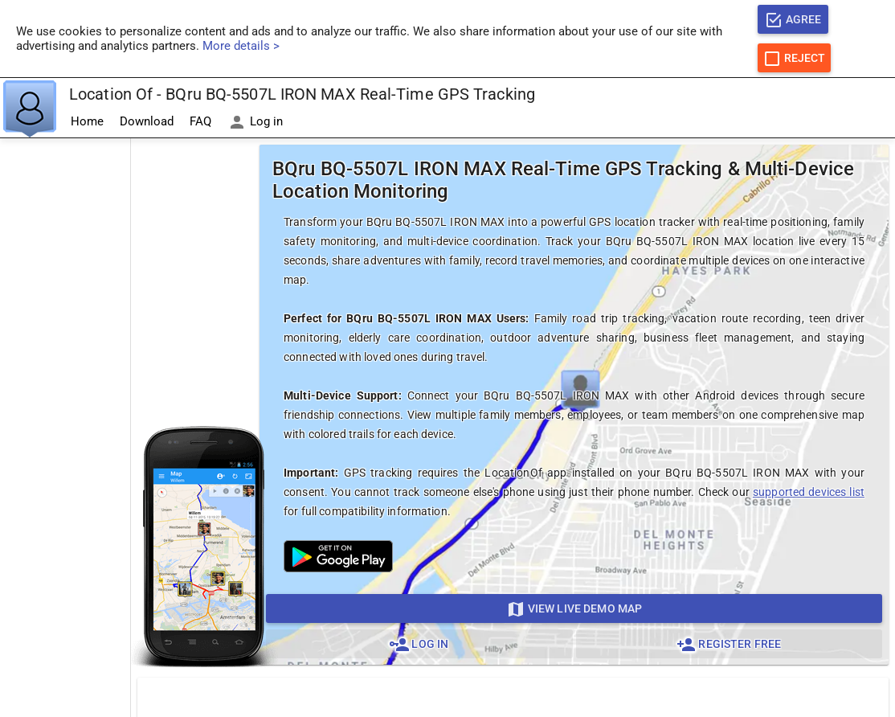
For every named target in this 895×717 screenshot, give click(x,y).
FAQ (200, 121)
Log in (255, 122)
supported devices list (808, 492)
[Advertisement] (65, 380)
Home (87, 121)
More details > (241, 46)
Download (147, 121)
